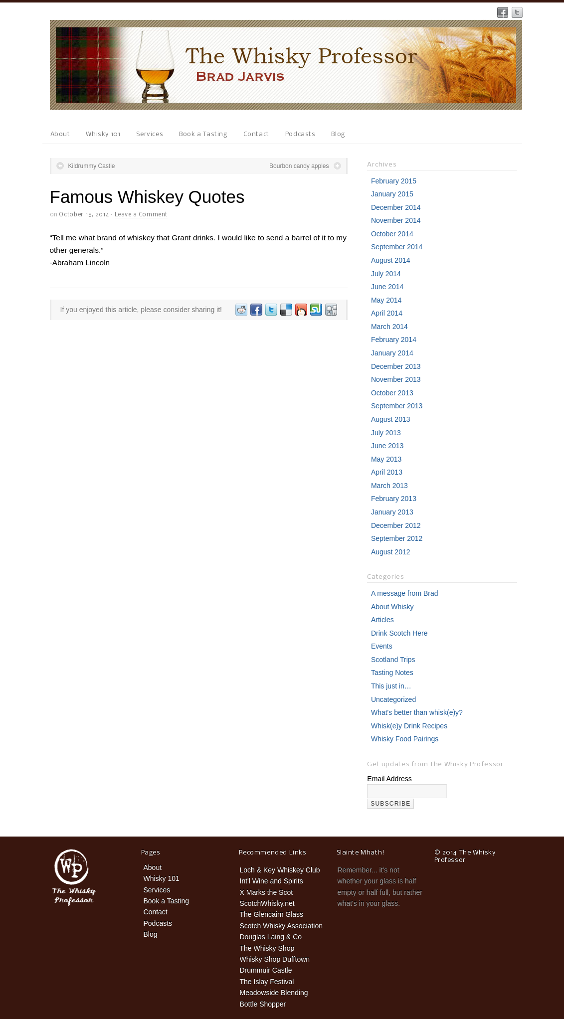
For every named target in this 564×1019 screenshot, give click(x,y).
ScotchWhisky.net (267, 903)
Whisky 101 (103, 134)
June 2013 (387, 446)
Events (381, 646)
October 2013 (392, 393)
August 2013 (390, 419)
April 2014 (386, 313)
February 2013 (393, 499)
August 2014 (390, 260)
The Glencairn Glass (272, 914)
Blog (338, 134)
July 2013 (386, 433)
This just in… (391, 686)
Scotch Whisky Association (281, 926)
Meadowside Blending (274, 993)
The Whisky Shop (267, 948)
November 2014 (396, 220)
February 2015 (393, 181)
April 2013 (386, 472)
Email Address (389, 779)
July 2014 (386, 274)
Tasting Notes (392, 673)
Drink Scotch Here (399, 633)
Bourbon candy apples (299, 166)
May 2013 (386, 459)
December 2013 (396, 366)
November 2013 (396, 379)
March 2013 (389, 486)
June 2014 (387, 287)
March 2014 (389, 327)
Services (149, 134)
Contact (256, 134)
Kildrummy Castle (91, 166)
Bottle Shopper (263, 1004)
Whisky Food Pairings (404, 739)
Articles (382, 620)
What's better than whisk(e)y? (417, 712)
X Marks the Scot (266, 892)
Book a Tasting (203, 134)
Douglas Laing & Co (271, 937)
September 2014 (397, 247)
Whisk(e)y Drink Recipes (409, 726)
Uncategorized (393, 699)
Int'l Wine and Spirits (271, 881)
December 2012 (396, 525)
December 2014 (396, 207)
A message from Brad (404, 593)
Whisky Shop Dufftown (275, 959)
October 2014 (392, 234)
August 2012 (390, 552)
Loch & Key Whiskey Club (280, 870)
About (60, 134)
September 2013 (397, 406)
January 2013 (392, 512)
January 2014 (392, 353)
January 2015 (392, 194)
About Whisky (392, 607)
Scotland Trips (393, 660)
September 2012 (397, 538)
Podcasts (300, 134)
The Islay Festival (267, 982)
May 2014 (386, 300)
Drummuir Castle (266, 970)
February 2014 (393, 339)
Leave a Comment (141, 215)
